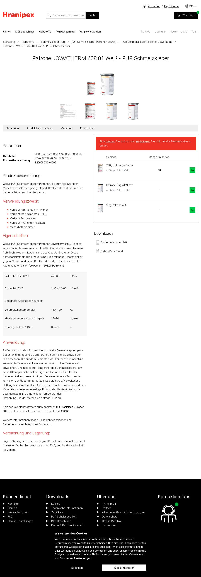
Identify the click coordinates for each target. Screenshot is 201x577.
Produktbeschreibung (40, 128)
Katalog (53, 503)
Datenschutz (107, 516)
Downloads (87, 128)
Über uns (160, 31)
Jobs (184, 31)
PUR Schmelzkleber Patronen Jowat (93, 41)
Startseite (9, 41)
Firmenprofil (106, 503)
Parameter (12, 128)
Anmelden (154, 6)
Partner (104, 508)
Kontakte (11, 503)
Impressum (106, 525)
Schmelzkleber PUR (53, 41)
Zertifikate (54, 512)
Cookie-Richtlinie (109, 521)
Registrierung (172, 6)
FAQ (8, 516)
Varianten (66, 128)
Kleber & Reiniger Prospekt (65, 525)
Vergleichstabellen (90, 31)
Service (145, 31)
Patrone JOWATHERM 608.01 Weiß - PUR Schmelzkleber (36, 46)
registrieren (143, 141)
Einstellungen (82, 558)
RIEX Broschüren (58, 521)
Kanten (7, 31)
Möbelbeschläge (25, 31)
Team (194, 31)
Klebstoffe (45, 31)
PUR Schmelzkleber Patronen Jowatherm (147, 41)
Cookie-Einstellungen (18, 521)
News (173, 31)
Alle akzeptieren (124, 567)
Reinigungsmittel (65, 31)
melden (110, 141)
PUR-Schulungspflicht (61, 516)
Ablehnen (77, 567)
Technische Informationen (64, 508)
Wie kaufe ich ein (15, 512)
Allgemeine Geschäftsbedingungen (121, 512)
